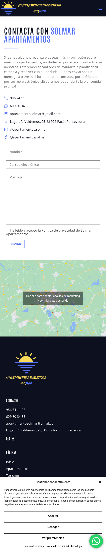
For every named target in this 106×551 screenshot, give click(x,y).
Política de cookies (34, 546)
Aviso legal (76, 546)
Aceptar (53, 516)
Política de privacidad (57, 546)
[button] (100, 482)
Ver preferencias (53, 538)
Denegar (53, 527)
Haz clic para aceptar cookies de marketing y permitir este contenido (53, 298)
